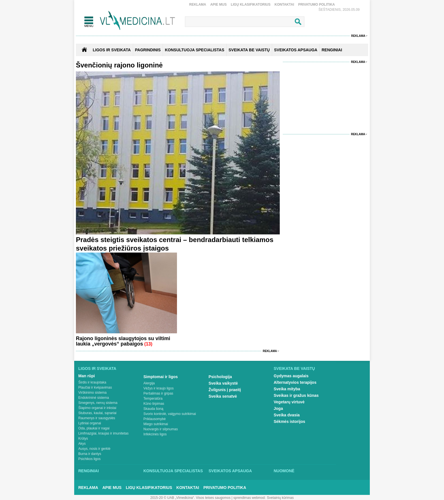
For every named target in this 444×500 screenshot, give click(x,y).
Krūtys (83, 438)
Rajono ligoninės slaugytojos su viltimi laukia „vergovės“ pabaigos (123, 341)
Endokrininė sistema (93, 398)
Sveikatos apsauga (230, 471)
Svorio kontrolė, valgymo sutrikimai (170, 414)
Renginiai (88, 471)
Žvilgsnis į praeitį (225, 389)
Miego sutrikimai (156, 424)
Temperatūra (153, 399)
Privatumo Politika (316, 5)
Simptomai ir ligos (161, 376)
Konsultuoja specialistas (173, 471)
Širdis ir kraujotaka (92, 382)
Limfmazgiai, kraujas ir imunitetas (103, 433)
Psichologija (220, 376)
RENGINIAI (332, 50)
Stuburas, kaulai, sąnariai (97, 413)
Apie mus (218, 5)
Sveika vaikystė (223, 383)
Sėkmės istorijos (289, 421)
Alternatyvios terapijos (295, 382)
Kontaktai (284, 5)
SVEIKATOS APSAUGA (295, 50)
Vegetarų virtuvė (289, 402)
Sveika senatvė (223, 396)
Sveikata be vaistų (294, 368)
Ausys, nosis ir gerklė (94, 449)
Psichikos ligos (89, 459)
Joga (278, 408)
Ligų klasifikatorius (250, 5)
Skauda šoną (153, 409)
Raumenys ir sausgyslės (96, 418)
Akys (82, 444)
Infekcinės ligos (155, 434)
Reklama (197, 5)
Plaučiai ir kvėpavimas (95, 387)
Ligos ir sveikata (112, 50)
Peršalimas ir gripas (158, 393)
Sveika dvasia (287, 415)
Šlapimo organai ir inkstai (97, 408)
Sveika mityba (287, 389)
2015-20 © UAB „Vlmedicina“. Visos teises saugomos (190, 498)
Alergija (149, 383)
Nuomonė (284, 471)
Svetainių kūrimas (280, 498)
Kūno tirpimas (154, 404)
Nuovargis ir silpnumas (161, 429)
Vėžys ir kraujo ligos (159, 388)
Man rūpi (86, 376)
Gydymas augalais (291, 376)
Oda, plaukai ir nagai (94, 428)
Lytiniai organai (89, 423)
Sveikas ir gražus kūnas (296, 395)
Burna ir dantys (89, 454)
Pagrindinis (148, 50)
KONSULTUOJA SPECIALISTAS (194, 50)
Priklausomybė (155, 419)
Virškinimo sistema (92, 393)
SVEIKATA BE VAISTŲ (249, 50)
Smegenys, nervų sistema (98, 403)
